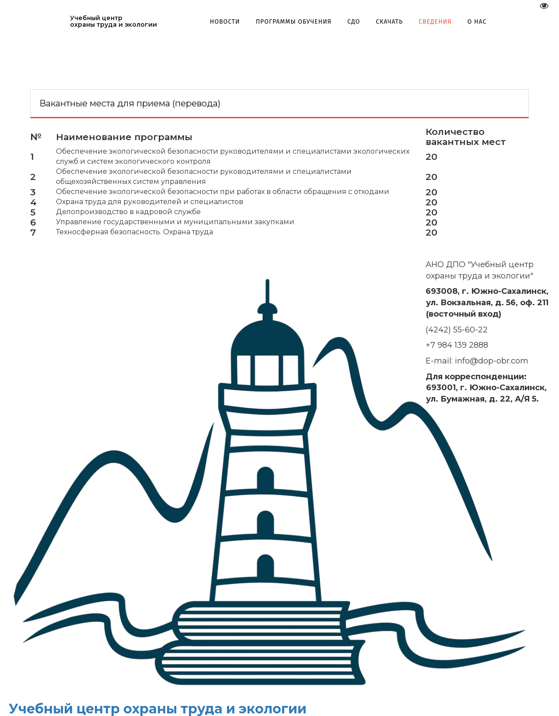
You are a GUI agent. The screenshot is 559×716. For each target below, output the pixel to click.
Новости (228, 21)
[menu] (351, 21)
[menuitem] (228, 21)
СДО (356, 21)
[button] (296, 21)
